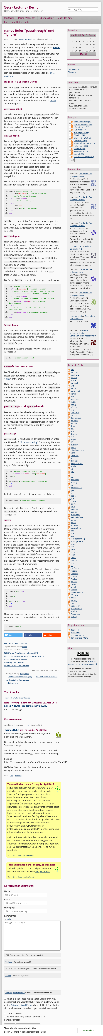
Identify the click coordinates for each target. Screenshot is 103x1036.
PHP (72, 533)
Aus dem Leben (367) (83, 124)
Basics (53, 100)
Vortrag (74, 600)
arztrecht (75, 380)
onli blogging (75, 246)
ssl (72, 565)
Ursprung (22, 850)
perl (72, 530)
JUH (72, 498)
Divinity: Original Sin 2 (81, 247)
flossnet (74, 461)
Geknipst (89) (80, 129)
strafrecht (75, 568)
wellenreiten (76, 608)
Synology (74, 573)
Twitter (74, 584)
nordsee (74, 525)
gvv (72, 474)
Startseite (9, 17)
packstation (76, 528)
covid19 (74, 415)
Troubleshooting (29, 438)
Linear (27, 720)
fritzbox (74, 466)
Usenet (74, 589)
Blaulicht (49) (79, 135)
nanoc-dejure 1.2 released (14, 657)
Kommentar (10, 910)
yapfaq (74, 616)
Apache (74, 377)
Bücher (74, 407)
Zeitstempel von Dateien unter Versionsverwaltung (24, 651)
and (72, 369)
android (74, 372)
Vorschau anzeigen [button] (13, 704)
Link (11, 771)
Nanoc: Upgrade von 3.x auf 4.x (16, 654)
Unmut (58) (79, 154)
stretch (74, 571)
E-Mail (7, 894)
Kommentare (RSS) (79, 635)
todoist (74, 581)
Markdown (9, 954)
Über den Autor (65, 17)
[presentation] (24, 977)
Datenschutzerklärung (22, 997)
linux (73, 506)
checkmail (75, 412)
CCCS (52, 72)
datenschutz (76, 418)
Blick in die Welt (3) (82, 138)
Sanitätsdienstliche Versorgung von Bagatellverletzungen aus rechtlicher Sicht (19, 675)
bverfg (73, 404)
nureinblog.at (76, 316)
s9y (72, 547)
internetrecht (76, 487)
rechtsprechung (78, 538)
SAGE (73, 549)
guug (73, 471)
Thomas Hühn (11, 725)
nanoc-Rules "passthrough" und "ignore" (29, 32)
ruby (73, 544)
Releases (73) (79, 148)
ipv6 (72, 490)
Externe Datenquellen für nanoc (16, 661)
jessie (73, 496)
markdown (75, 514)
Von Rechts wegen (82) (84, 156)
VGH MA (74, 595)
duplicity (74, 444)
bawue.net (75, 391)
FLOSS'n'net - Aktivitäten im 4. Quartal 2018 (21, 648)
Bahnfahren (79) (82, 127)
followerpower (77, 463)
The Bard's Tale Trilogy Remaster (81, 175)
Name (7, 886)
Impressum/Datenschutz (16, 22)
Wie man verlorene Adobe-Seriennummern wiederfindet (83, 333)
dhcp (73, 426)
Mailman (74, 509)
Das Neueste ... (74, 69)
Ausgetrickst (24, 669)
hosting (74, 482)
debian (74, 423)
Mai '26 (83, 54)
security (74, 552)
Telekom (74, 579)
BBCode (8, 967)
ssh (72, 563)
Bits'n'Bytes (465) (81, 132)
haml (73, 477)
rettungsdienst (77, 541)
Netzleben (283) (81, 146)
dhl (72, 428)
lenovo (73, 504)
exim (73, 453)
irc (72, 493)
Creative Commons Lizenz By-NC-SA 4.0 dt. (83, 662)
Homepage (9, 902)
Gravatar (8, 984)
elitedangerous (77, 450)
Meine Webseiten (26, 17)
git (72, 469)
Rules (7, 376)
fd (71, 458)
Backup (74, 388)
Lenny (73, 501)
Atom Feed (75, 632)
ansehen (8, 76)
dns (72, 431)
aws (72, 386)
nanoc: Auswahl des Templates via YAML (25, 701)
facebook (75, 455)
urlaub (74, 587)
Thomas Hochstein (25, 39)
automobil (75, 383)
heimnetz (75, 479)
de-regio (74, 420)
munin (73, 520)
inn (72, 485)
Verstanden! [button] (88, 1030)
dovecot (74, 434)
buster (73, 402)
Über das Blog (47, 17)
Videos (73, 597)
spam (73, 555)
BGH (72, 396)
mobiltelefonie (77, 517)
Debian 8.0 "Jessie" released (46, 672)
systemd (74, 576)
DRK (72, 436)
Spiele (73, 557)
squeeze (74, 560)
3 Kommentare (21, 638)
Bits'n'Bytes (8, 638)
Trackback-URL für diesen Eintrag (17, 693)
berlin (73, 394)
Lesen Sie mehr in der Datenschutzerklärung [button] (25, 1032)
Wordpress (75, 614)
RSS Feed (75, 630)
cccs (72, 410)
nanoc (56, 47)
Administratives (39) (82, 121)
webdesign (75, 606)
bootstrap (75, 399)
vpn (72, 603)
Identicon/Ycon (19, 984)
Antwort (18, 771)
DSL (72, 442)
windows (74, 611)
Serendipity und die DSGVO (82, 317)
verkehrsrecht (77, 592)
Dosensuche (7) (80, 140)
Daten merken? (14, 1005)
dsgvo (73, 439)
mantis (74, 512)
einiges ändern (42, 866)
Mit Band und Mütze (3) (84, 143)
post (72, 536)
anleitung (75, 375)
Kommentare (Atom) (79, 638)
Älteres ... (72, 72)
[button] (13, 630)
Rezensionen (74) (81, 151)
